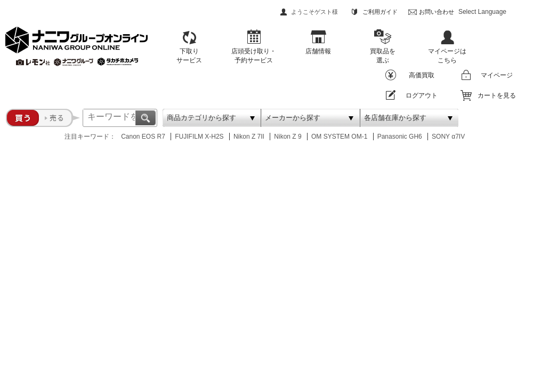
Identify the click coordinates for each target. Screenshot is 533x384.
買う (22, 118)
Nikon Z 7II (248, 136)
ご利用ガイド (380, 12)
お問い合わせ (436, 12)
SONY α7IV (448, 136)
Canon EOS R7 (143, 136)
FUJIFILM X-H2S (199, 136)
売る (59, 118)
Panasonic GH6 (399, 136)
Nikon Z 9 (287, 136)
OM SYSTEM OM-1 (339, 136)
